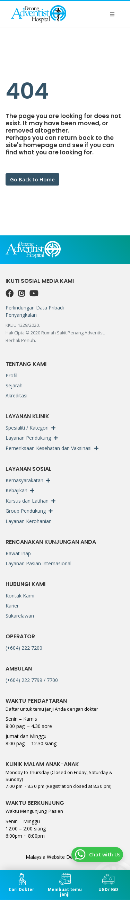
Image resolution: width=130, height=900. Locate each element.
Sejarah (14, 385)
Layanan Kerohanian (29, 521)
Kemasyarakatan (24, 480)
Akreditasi (16, 395)
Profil (11, 375)
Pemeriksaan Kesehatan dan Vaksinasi (49, 448)
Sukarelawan (20, 615)
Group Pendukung (26, 510)
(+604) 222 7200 (24, 648)
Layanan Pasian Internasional (38, 563)
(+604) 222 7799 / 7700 (32, 680)
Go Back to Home (32, 179)
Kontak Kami (20, 595)
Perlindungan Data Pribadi (35, 307)
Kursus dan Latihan (27, 500)
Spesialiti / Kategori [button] (27, 427)
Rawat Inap (18, 553)
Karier (12, 605)
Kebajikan (16, 490)
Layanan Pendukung (28, 437)
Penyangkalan (21, 315)
